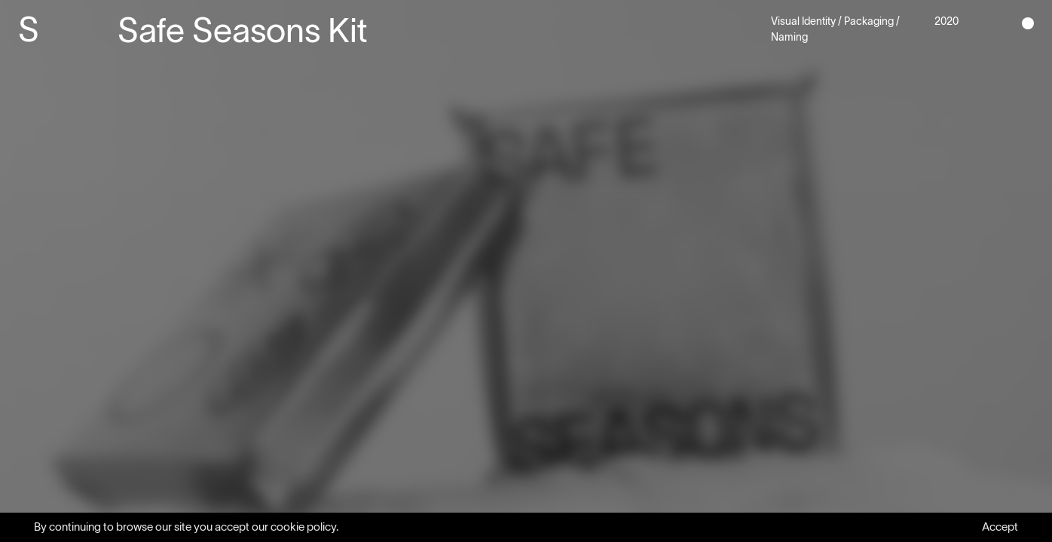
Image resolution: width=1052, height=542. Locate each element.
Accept (1000, 526)
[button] (1028, 23)
